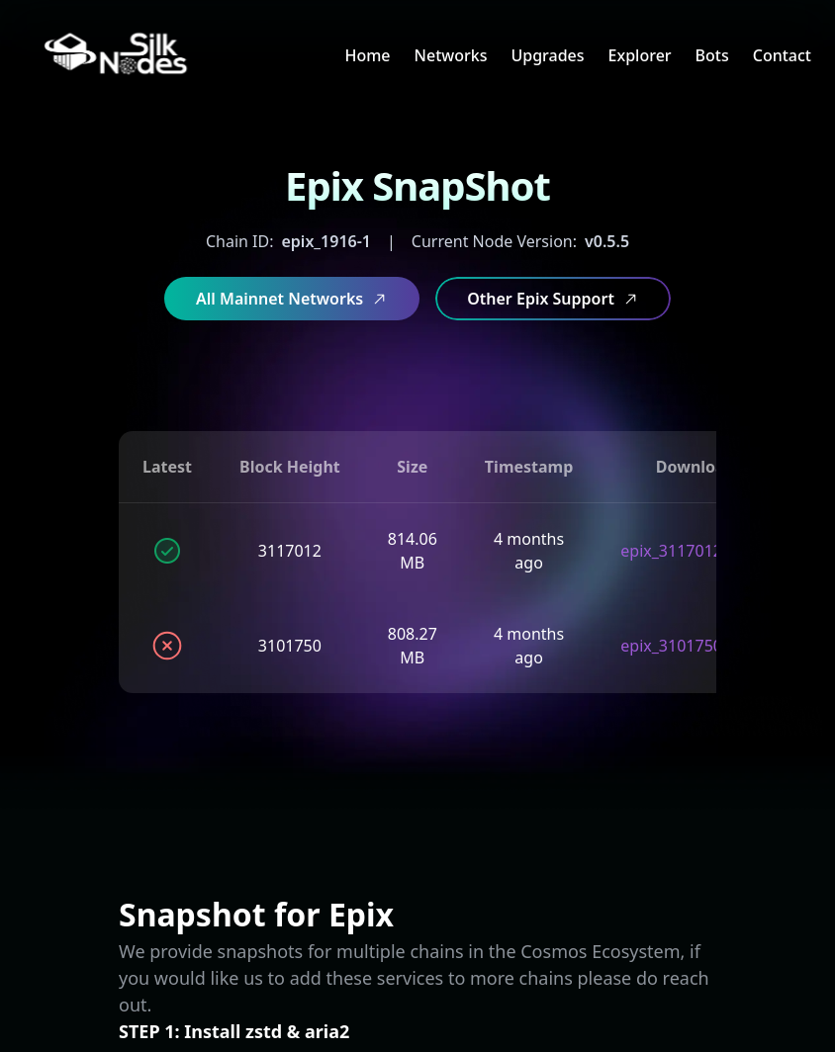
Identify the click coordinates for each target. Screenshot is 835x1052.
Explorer (640, 55)
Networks (451, 55)
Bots (712, 55)
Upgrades (547, 55)
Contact (782, 55)
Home (367, 55)
